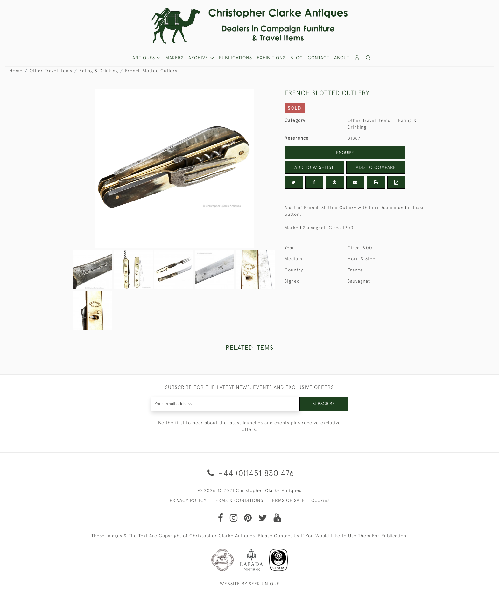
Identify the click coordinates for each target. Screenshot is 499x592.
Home (16, 70)
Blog (296, 57)
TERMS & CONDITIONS (238, 500)
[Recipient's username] (225, 404)
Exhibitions (271, 57)
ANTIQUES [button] (144, 57)
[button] (368, 57)
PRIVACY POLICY (188, 500)
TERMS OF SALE (287, 500)
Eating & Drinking (98, 70)
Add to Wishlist (314, 167)
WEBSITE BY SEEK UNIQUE (249, 583)
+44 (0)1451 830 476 (249, 472)
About (341, 57)
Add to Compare (376, 167)
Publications (235, 57)
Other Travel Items (51, 70)
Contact (318, 57)
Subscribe (324, 403)
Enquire (345, 152)
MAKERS (174, 57)
